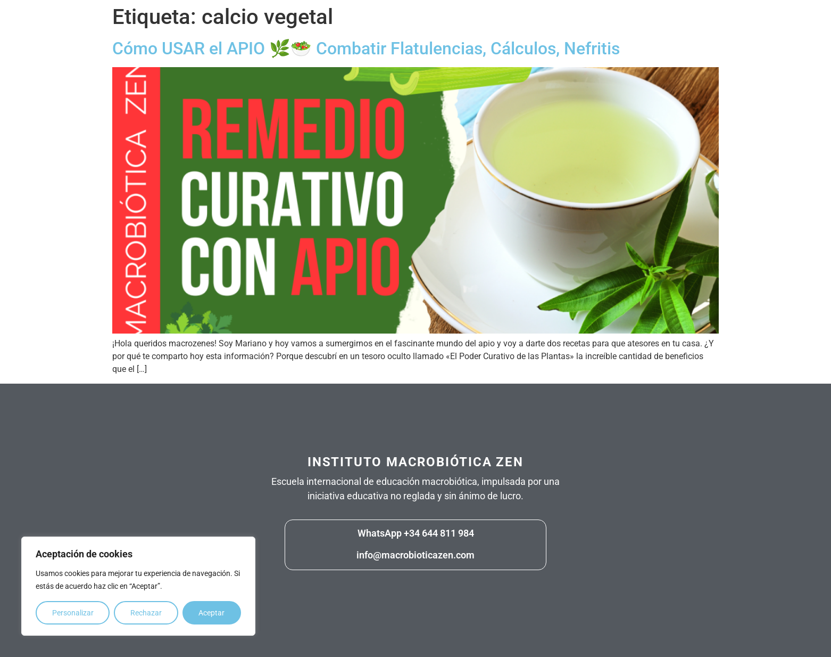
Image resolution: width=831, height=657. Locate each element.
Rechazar (146, 613)
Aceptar (211, 613)
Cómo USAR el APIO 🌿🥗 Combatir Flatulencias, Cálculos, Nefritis (366, 48)
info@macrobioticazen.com (415, 555)
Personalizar (73, 613)
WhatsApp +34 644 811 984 (416, 533)
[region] (138, 586)
